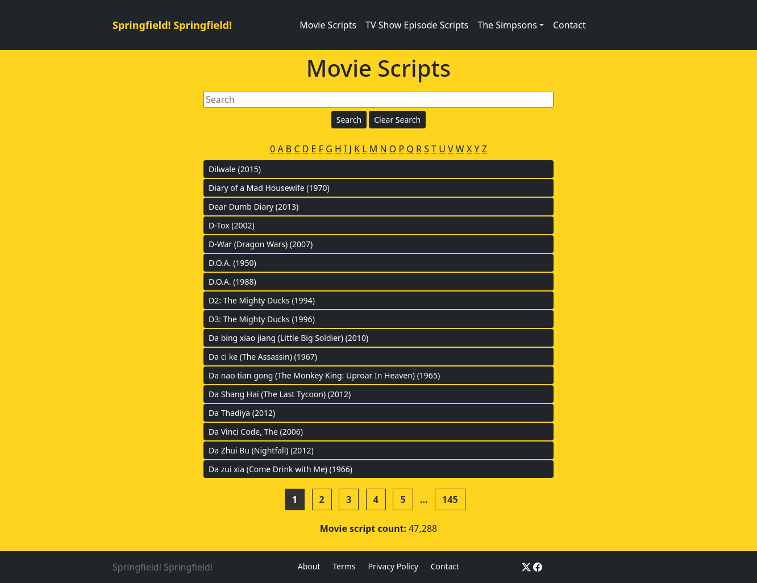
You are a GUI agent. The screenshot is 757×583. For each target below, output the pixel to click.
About (309, 566)
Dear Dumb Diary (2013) (253, 206)
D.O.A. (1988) (232, 281)
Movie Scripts (328, 25)
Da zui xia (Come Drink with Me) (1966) (280, 469)
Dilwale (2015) (235, 169)
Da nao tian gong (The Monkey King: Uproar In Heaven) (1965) (324, 375)
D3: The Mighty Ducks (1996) (262, 319)
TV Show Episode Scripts (416, 25)
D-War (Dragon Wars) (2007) (261, 244)
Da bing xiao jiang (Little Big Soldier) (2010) (288, 337)
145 (449, 499)
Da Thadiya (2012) (242, 412)
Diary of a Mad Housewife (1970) (269, 187)
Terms (343, 566)
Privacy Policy (393, 566)
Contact (569, 25)
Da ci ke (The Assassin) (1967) (263, 356)
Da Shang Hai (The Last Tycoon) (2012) (280, 394)
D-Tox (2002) (232, 225)
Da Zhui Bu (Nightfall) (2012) (261, 450)
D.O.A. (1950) (232, 262)
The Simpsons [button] (507, 25)
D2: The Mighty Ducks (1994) (262, 300)
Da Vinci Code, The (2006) (256, 431)
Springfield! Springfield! (172, 25)
